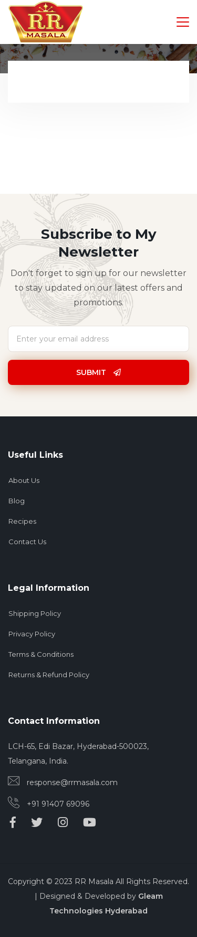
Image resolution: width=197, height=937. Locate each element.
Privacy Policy (31, 634)
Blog (16, 501)
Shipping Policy (34, 613)
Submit (98, 372)
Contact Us (27, 541)
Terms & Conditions (41, 654)
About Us (23, 480)
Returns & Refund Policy (48, 674)
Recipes (22, 521)
